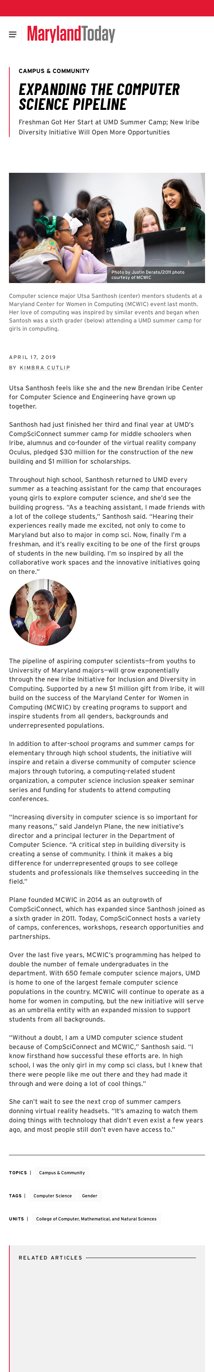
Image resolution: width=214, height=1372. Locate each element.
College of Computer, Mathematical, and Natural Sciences (96, 1219)
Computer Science (53, 1195)
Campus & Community (62, 1172)
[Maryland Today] (71, 34)
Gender (89, 1195)
